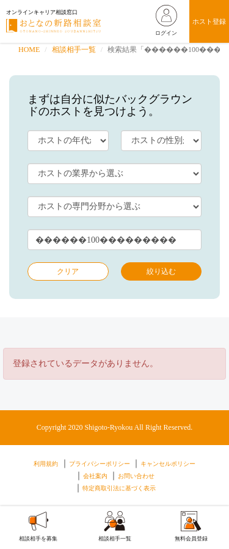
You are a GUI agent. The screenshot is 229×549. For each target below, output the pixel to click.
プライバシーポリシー (99, 463)
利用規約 (46, 463)
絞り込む (161, 271)
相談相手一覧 (74, 49)
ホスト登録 (209, 21)
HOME (29, 49)
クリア (68, 271)
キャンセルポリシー (167, 463)
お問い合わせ (136, 476)
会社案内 (95, 476)
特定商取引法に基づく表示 (119, 488)
